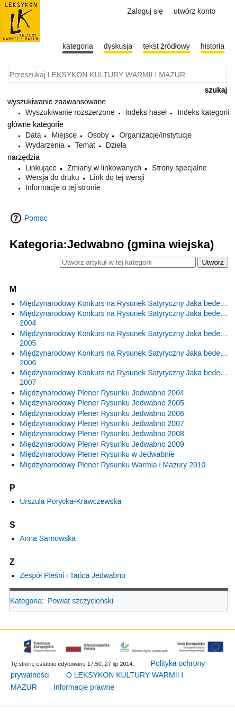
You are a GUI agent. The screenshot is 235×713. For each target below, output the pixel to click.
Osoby (98, 135)
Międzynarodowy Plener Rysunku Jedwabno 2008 (102, 433)
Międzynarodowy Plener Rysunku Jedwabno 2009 (102, 444)
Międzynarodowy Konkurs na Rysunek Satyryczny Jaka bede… (124, 303)
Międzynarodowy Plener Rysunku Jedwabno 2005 (102, 403)
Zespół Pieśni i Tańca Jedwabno (72, 575)
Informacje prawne (83, 687)
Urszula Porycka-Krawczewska (70, 501)
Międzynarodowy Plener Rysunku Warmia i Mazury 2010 (112, 465)
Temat (85, 145)
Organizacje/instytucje (155, 135)
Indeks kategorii (203, 112)
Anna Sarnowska (48, 538)
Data (33, 135)
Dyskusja (118, 46)
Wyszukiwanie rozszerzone (70, 112)
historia (212, 46)
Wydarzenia (45, 145)
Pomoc (36, 218)
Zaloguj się (145, 11)
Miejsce (63, 135)
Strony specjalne (179, 168)
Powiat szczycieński (80, 601)
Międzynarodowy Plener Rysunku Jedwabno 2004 (102, 393)
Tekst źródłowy (166, 46)
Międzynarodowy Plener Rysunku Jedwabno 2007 (102, 423)
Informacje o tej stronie (63, 187)
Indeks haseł (146, 112)
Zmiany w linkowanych (104, 168)
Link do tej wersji (117, 177)
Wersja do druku (52, 177)
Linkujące (41, 168)
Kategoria (26, 601)
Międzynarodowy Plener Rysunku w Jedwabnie (97, 454)
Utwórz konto (194, 11)
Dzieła (116, 145)
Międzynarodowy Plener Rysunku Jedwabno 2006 (102, 413)
